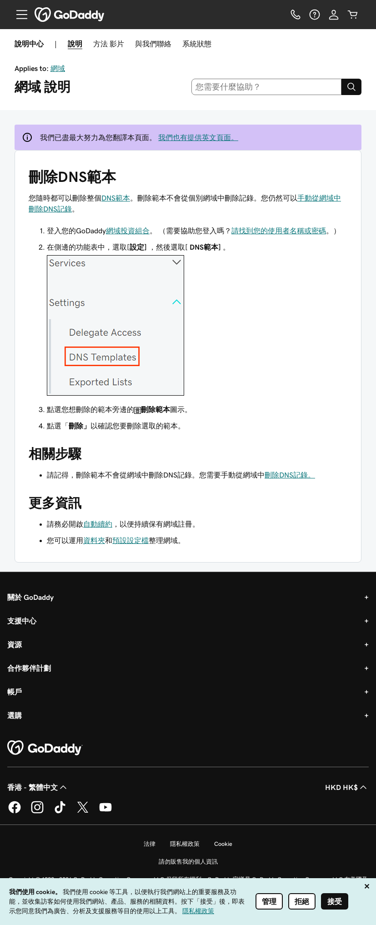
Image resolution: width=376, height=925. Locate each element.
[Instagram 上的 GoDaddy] (37, 811)
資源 (14, 644)
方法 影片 (108, 43)
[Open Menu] (18, 14)
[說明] (314, 14)
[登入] (333, 14)
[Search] (351, 87)
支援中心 (21, 620)
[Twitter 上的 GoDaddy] (82, 811)
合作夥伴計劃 (29, 668)
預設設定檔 (130, 540)
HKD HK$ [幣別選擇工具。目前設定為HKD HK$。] (347, 787)
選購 (14, 715)
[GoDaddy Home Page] (45, 748)
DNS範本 (115, 197)
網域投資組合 (128, 230)
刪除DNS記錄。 (290, 474)
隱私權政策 (185, 844)
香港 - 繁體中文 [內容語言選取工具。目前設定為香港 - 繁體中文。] (38, 787)
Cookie (223, 844)
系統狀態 (196, 43)
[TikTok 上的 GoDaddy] (60, 811)
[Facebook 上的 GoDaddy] (14, 811)
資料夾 (94, 540)
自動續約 (97, 524)
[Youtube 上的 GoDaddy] (105, 811)
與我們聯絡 (153, 43)
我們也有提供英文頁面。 (198, 137)
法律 (149, 844)
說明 (75, 43)
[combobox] (266, 87)
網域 (57, 68)
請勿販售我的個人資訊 (188, 862)
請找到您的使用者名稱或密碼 (278, 230)
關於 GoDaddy (30, 597)
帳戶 (14, 691)
